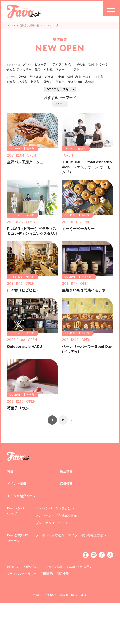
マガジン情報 (54, 567)
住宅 (38, 69)
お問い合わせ (32, 567)
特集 (10, 471)
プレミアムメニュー (50, 523)
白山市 (98, 77)
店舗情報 (66, 483)
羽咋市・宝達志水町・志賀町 (75, 82)
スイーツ (60, 103)
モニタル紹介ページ (21, 496)
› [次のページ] (71, 420)
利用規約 (47, 573)
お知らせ (13, 567)
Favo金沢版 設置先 (80, 567)
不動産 (48, 69)
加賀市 (10, 82)
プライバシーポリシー (21, 573)
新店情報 (66, 471)
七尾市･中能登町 (41, 82)
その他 (80, 64)
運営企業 (63, 573)
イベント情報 (16, 483)
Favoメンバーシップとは (53, 508)
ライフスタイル (63, 64)
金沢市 (22, 77)
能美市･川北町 (54, 77)
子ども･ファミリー (18, 69)
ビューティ (42, 64)
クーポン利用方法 (48, 535)
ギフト (75, 69)
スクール (61, 69)
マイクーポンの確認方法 (85, 535)
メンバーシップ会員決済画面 (56, 515)
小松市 (22, 82)
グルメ (27, 64)
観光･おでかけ (98, 64)
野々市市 (36, 77)
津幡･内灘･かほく (79, 77)
